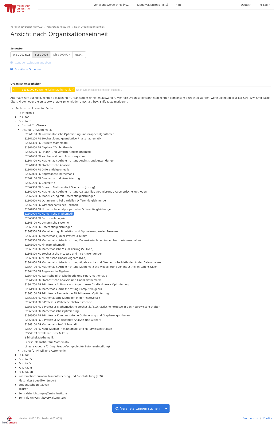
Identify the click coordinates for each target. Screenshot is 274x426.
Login (264, 4)
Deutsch (246, 4)
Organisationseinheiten (25, 83)
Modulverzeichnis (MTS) (152, 4)
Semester (16, 48)
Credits (267, 418)
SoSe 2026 (41, 54)
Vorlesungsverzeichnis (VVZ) (112, 4)
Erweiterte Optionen (25, 69)
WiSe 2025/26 (21, 54)
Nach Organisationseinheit (89, 26)
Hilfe (179, 4)
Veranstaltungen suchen (137, 408)
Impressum (250, 418)
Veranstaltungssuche (58, 26)
